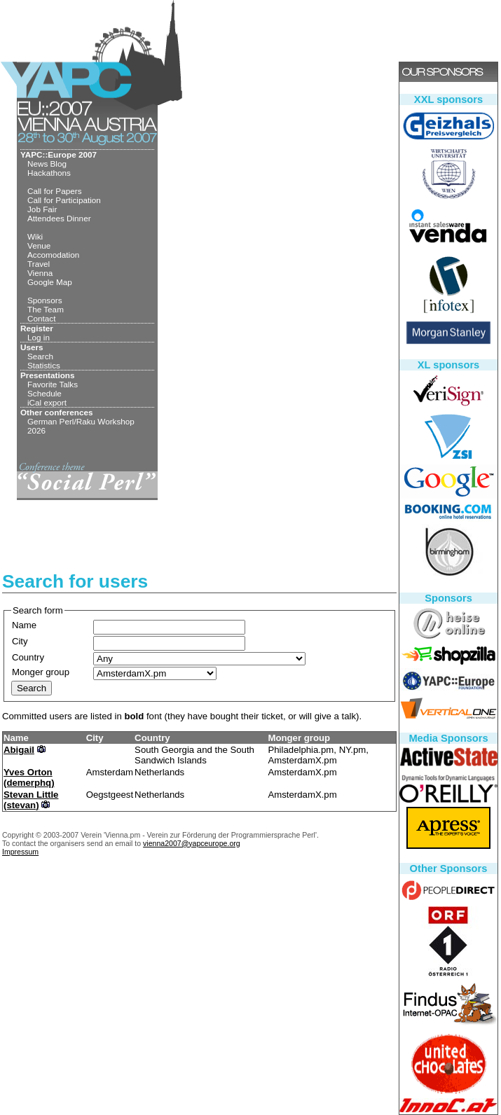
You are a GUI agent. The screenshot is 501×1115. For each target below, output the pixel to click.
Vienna (40, 272)
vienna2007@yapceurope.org (191, 843)
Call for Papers (54, 190)
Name (24, 625)
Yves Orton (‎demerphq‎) (29, 777)
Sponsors (44, 300)
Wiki (35, 236)
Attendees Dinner (59, 218)
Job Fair (42, 209)
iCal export (47, 402)
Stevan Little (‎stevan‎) (31, 799)
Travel (38, 263)
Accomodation (53, 254)
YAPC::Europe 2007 (58, 154)
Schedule (44, 393)
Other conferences (56, 412)
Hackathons (49, 172)
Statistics (43, 365)
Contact (41, 318)
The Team (45, 309)
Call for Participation (64, 200)
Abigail (19, 750)
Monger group (40, 672)
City (20, 641)
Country (28, 657)
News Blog (47, 163)
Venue (38, 245)
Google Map (49, 281)
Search (40, 356)
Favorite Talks (52, 384)
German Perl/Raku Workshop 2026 (81, 426)
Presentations (47, 375)
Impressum (20, 851)
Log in (38, 337)
